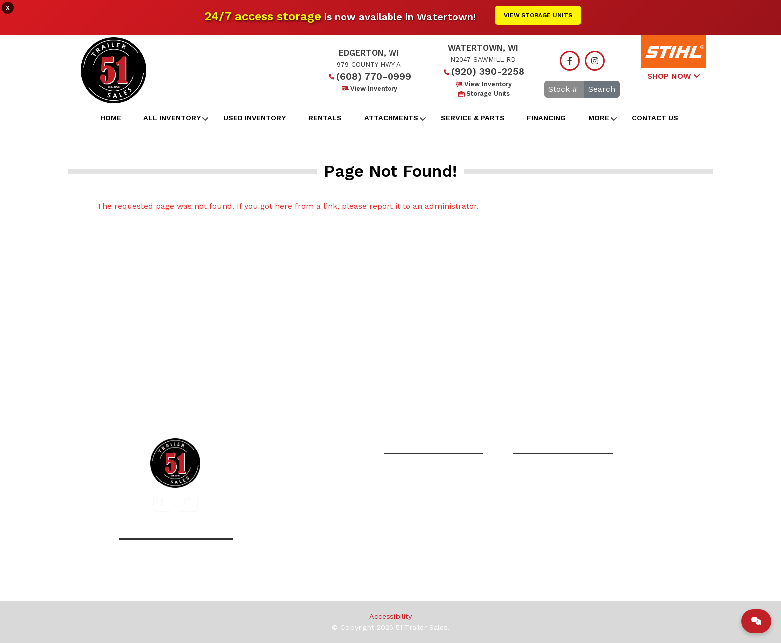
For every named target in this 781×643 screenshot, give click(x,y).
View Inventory (368, 88)
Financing (546, 118)
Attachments (391, 118)
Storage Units (483, 93)
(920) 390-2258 (482, 71)
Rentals (325, 118)
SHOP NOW (673, 76)
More (598, 118)
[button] (162, 502)
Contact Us (655, 118)
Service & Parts (473, 118)
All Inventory (172, 118)
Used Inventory (254, 118)
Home (110, 118)
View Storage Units (538, 15)
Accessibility (390, 616)
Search (601, 89)
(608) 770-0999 (368, 76)
